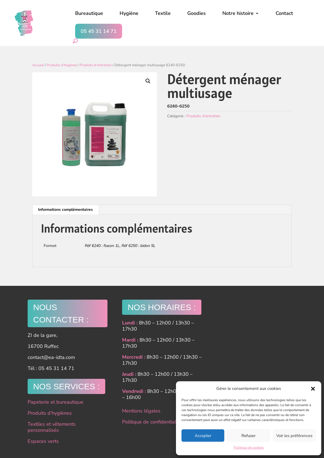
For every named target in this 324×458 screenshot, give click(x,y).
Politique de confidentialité (152, 422)
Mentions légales (141, 411)
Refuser (248, 435)
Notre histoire (238, 13)
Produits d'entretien (96, 65)
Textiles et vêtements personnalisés (52, 427)
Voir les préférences (294, 435)
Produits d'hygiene (62, 65)
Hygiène (129, 13)
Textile (163, 13)
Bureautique (89, 13)
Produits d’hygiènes (50, 413)
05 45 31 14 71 (99, 31)
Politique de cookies (249, 447)
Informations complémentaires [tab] (65, 209)
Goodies (196, 13)
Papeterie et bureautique (55, 402)
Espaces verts (43, 441)
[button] (313, 389)
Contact (284, 13)
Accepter (203, 435)
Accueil (38, 65)
